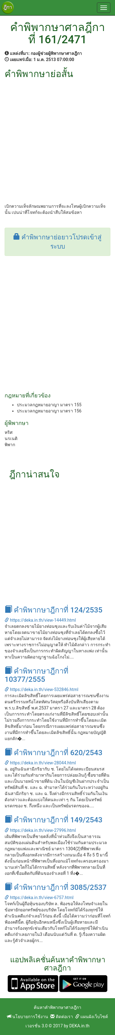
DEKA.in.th (79, 1025)
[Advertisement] (57, 139)
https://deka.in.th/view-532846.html (41, 689)
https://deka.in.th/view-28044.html (40, 762)
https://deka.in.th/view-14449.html (40, 620)
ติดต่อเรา (61, 1016)
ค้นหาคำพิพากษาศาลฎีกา (57, 1007)
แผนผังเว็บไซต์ (91, 1016)
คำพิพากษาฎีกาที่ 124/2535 (53, 610)
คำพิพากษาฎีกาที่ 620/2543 (53, 752)
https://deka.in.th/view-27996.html (40, 830)
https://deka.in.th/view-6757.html (39, 897)
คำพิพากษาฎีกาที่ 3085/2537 (55, 887)
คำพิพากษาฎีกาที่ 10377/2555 (36, 675)
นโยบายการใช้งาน (27, 1016)
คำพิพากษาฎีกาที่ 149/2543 (53, 820)
